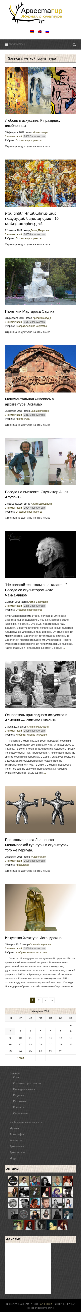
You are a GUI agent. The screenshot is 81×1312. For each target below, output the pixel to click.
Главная (14, 1073)
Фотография (17, 1134)
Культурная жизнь (24, 1089)
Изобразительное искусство (31, 326)
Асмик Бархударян (41, 503)
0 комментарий (13, 136)
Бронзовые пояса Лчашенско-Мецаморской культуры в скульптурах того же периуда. (37, 845)
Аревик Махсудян (42, 318)
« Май (20, 1057)
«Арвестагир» (40, 132)
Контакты (18, 1107)
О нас (16, 1077)
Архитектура (23, 419)
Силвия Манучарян (38, 726)
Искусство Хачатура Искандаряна (33, 938)
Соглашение (20, 1113)
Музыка (14, 1128)
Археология (22, 864)
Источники (19, 1101)
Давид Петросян (39, 230)
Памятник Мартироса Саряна (29, 311)
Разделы (18, 1095)
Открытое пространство (29, 140)
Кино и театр (17, 1140)
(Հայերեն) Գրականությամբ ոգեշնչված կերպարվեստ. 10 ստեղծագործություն (32, 218)
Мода (13, 1158)
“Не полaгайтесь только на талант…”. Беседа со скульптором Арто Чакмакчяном (36, 590)
